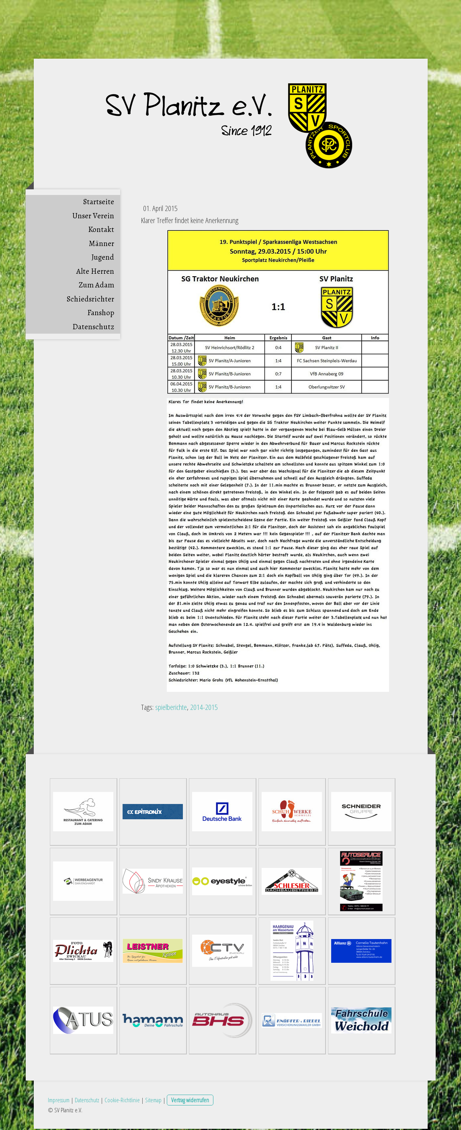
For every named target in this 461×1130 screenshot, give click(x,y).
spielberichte (171, 708)
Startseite (98, 203)
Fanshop (100, 314)
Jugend (103, 259)
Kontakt (101, 231)
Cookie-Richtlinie (122, 1101)
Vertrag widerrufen (190, 1101)
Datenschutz (93, 328)
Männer (101, 245)
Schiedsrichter (90, 300)
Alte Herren (95, 273)
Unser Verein (93, 217)
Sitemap (153, 1101)
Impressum (59, 1101)
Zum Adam (96, 286)
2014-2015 (204, 708)
